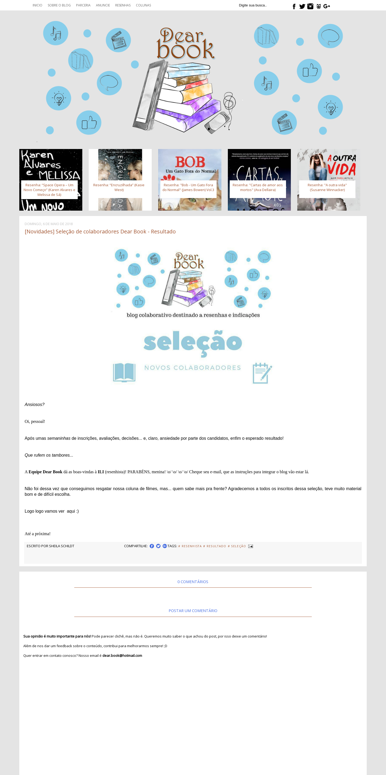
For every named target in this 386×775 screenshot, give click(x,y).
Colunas (143, 5)
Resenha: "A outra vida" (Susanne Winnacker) (327, 187)
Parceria (83, 5)
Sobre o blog (59, 5)
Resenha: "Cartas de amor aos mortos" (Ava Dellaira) (258, 187)
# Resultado (215, 546)
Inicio (37, 5)
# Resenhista (190, 546)
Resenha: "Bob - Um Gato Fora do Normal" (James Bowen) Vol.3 (188, 187)
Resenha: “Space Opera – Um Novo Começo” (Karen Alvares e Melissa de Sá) (49, 189)
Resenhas (123, 5)
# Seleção (237, 546)
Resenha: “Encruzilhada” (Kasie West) (118, 187)
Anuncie (103, 5)
